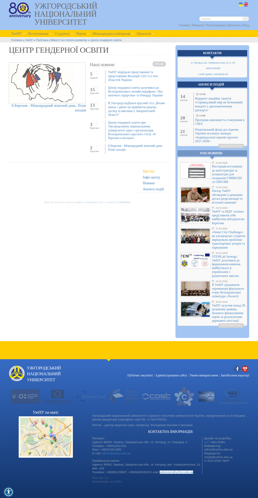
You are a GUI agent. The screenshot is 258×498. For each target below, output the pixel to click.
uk (240, 4)
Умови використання (203, 375)
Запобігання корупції (235, 375)
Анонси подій (153, 189)
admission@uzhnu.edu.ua (176, 472)
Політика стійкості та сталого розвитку (61, 40)
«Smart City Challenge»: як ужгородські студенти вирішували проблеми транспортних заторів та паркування (228, 239)
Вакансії (198, 25)
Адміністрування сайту (171, 375)
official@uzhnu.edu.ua (116, 453)
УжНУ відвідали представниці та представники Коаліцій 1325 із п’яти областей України (133, 75)
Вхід (246, 25)
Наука (81, 33)
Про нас (149, 171)
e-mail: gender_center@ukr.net (213, 74)
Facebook (237, 369)
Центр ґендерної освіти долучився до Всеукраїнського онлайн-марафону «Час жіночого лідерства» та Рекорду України (135, 91)
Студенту (62, 33)
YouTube (245, 369)
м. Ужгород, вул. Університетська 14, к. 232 (213, 62)
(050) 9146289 (213, 68)
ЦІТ (206, 442)
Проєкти (144, 33)
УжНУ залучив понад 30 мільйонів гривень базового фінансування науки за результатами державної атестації (228, 313)
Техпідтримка (215, 25)
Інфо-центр (151, 177)
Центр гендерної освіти (105, 40)
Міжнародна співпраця (111, 33)
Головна (183, 25)
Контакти (234, 25)
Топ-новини (211, 153)
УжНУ (16, 33)
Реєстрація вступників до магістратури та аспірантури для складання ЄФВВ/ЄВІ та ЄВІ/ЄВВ (227, 174)
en (246, 4)
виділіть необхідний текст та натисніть (102, 202)
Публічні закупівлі (140, 375)
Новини (149, 183)
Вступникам (38, 33)
